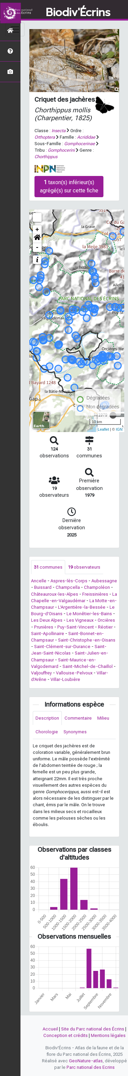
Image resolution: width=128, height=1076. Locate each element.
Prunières (43, 627)
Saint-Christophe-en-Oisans (86, 640)
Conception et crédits (65, 1035)
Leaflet (103, 429)
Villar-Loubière (65, 679)
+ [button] (37, 230)
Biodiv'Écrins (78, 13)
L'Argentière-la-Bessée (81, 607)
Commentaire (78, 718)
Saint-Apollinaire (47, 633)
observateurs (84, 567)
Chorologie (46, 731)
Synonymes (75, 731)
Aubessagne (104, 580)
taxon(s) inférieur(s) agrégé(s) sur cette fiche (69, 186)
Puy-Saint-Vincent (75, 627)
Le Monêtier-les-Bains (89, 613)
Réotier (105, 627)
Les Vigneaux (80, 620)
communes (48, 567)
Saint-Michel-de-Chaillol (87, 666)
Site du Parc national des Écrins (92, 1028)
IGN (119, 429)
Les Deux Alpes (46, 620)
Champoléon (97, 587)
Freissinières (95, 594)
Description (47, 718)
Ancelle (38, 580)
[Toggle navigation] (15, 29)
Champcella (68, 587)
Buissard (43, 587)
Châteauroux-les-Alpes (54, 594)
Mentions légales (108, 1035)
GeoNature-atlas (86, 1060)
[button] (37, 238)
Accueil (50, 1028)
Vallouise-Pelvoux (74, 672)
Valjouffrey (41, 672)
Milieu (103, 718)
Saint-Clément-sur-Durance (62, 646)
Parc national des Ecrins (91, 1067)
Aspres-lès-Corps (69, 580)
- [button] (37, 247)
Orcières (106, 620)
